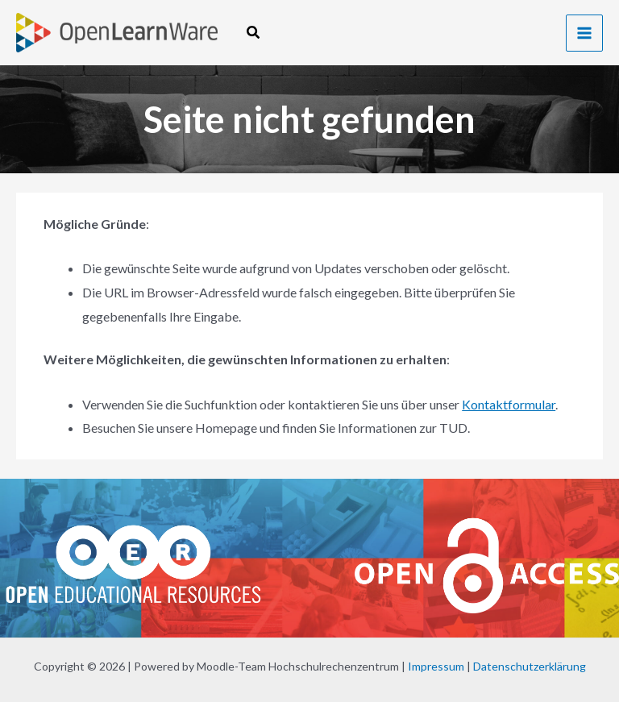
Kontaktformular (508, 404)
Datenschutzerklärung (529, 666)
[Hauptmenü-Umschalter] (584, 33)
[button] (254, 33)
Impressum (436, 666)
